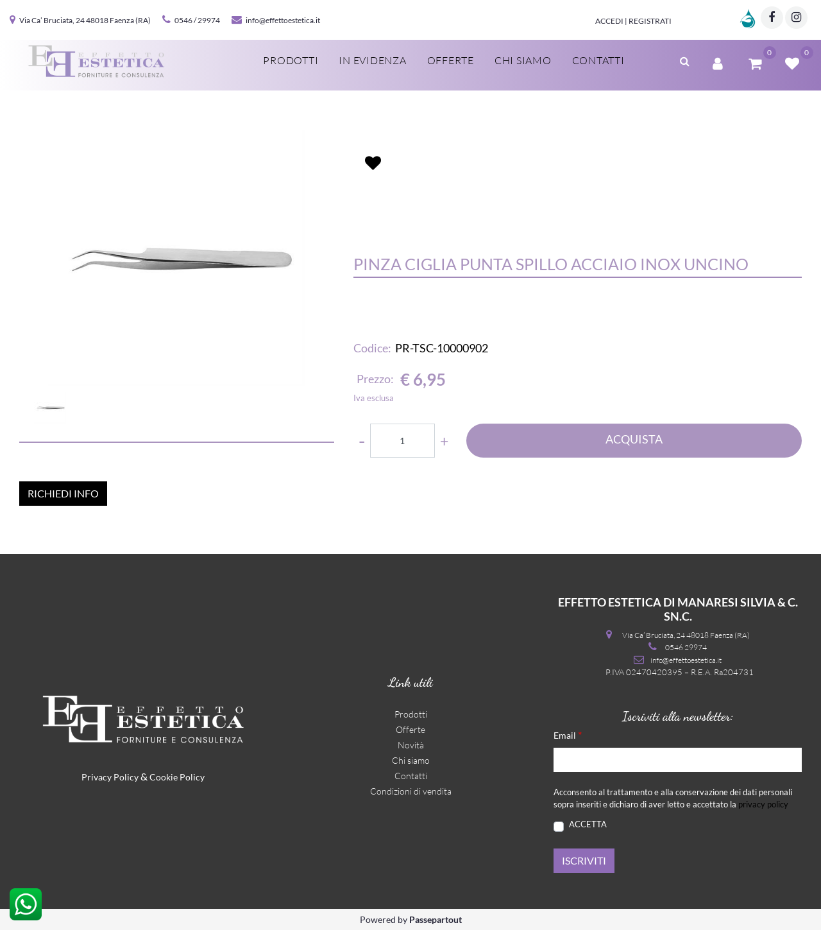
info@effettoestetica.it (283, 20)
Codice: (372, 348)
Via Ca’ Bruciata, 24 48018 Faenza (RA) (85, 20)
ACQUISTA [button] (634, 439)
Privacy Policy (110, 776)
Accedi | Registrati (633, 21)
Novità (411, 744)
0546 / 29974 (197, 20)
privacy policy (763, 804)
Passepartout (435, 919)
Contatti (598, 60)
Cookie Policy (177, 776)
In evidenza (372, 60)
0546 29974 (686, 647)
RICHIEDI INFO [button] (63, 493)
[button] (684, 59)
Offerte (450, 60)
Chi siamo (523, 60)
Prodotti (290, 60)
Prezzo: (375, 379)
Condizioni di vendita (411, 791)
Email (568, 734)
